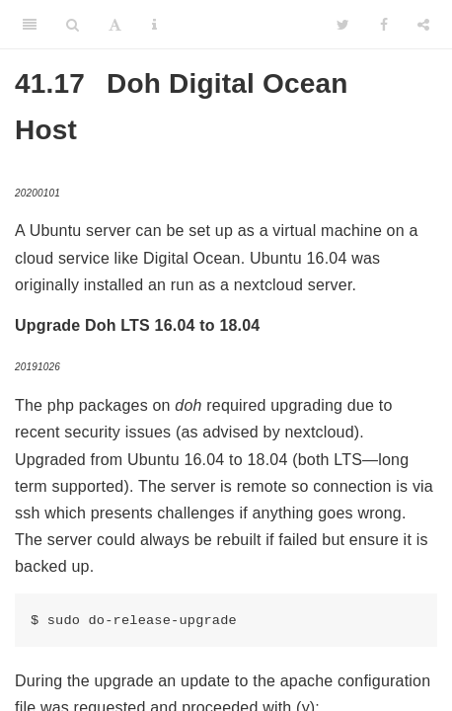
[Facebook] (384, 24)
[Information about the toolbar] (154, 24)
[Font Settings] (115, 24)
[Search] (72, 24)
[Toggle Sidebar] (29, 24)
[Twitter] (343, 24)
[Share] (423, 24)
